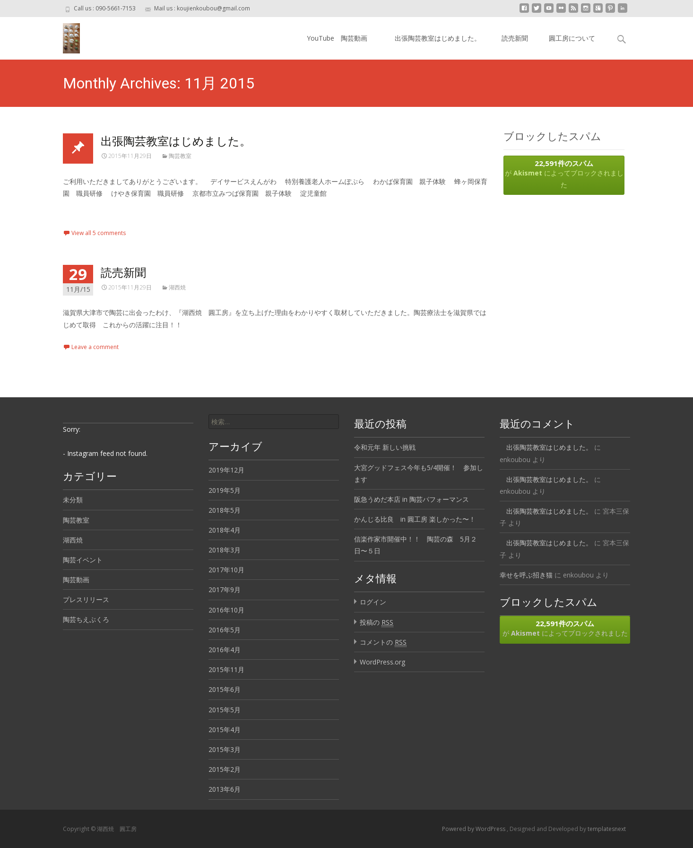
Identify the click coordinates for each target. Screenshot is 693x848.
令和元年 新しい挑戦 (385, 447)
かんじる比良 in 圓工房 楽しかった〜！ (415, 519)
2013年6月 (224, 789)
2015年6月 (224, 689)
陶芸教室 (180, 156)
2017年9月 (224, 589)
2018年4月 (224, 529)
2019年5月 (224, 490)
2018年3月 (224, 549)
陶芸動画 (76, 579)
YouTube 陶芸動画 (337, 38)
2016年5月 (224, 629)
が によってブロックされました (564, 173)
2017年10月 (226, 569)
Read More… (84, 210)
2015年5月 (224, 709)
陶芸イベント (83, 559)
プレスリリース (86, 599)
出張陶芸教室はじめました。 (434, 38)
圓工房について (572, 38)
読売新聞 (515, 38)
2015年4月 (224, 729)
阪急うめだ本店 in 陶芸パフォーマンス (411, 499)
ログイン (373, 601)
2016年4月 (224, 649)
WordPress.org (382, 661)
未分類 (73, 499)
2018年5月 (224, 510)
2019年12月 (226, 469)
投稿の (376, 622)
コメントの (383, 642)
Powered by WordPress (474, 829)
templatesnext (607, 829)
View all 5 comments (98, 233)
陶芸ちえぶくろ (86, 619)
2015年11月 (226, 669)
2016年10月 (226, 609)
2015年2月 (224, 769)
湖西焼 (177, 287)
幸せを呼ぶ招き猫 (526, 574)
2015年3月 (224, 749)
